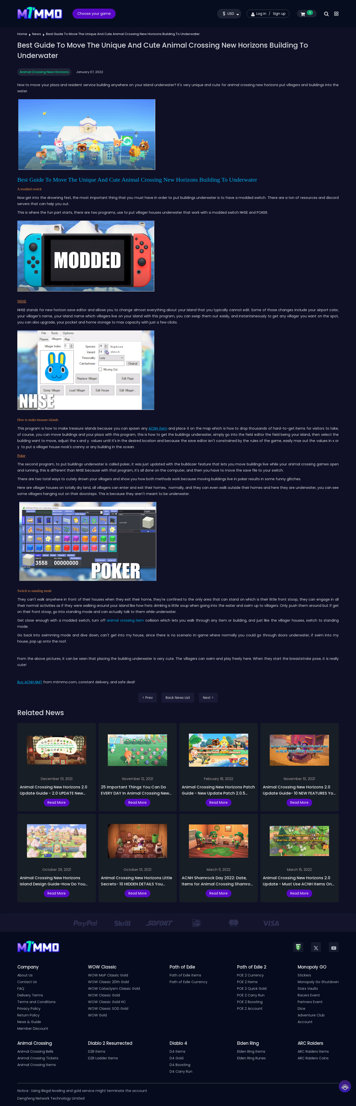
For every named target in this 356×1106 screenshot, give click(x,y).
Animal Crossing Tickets (37, 1058)
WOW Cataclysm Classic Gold (114, 988)
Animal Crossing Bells (35, 1051)
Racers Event (309, 995)
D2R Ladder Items (103, 1058)
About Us (25, 975)
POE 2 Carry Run (251, 995)
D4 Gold (176, 1058)
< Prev (147, 697)
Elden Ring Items (251, 1051)
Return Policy (28, 1015)
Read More (56, 802)
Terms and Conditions (36, 1001)
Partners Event (310, 1001)
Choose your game (94, 13)
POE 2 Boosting (250, 1001)
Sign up (279, 13)
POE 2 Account (250, 1008)
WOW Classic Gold (104, 995)
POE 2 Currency (250, 975)
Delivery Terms (30, 995)
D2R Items (96, 1051)
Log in (261, 13)
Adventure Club (311, 1015)
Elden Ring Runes (251, 1058)
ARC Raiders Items (313, 1051)
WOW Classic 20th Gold (108, 981)
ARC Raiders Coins (313, 1058)
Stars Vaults (308, 988)
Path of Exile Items (185, 975)
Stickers (304, 975)
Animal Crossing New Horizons (44, 72)
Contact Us (27, 981)
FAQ (20, 988)
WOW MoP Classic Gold (108, 975)
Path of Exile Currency (188, 981)
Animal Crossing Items (36, 1064)
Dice (301, 1008)
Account (305, 1021)
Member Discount (32, 1028)
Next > (208, 697)
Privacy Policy (29, 1008)
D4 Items (177, 1051)
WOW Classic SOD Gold (108, 1008)
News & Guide (29, 1021)
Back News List (178, 697)
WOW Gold (97, 1015)
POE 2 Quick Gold (252, 988)
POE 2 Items (247, 981)
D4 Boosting (180, 1064)
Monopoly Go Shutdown (318, 981)
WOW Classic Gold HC (107, 1001)
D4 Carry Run (181, 1071)
